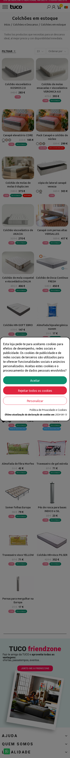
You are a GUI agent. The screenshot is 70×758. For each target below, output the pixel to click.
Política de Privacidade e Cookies (48, 409)
